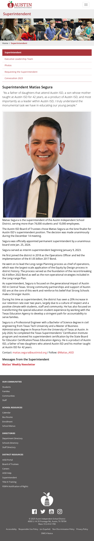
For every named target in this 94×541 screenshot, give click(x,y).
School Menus (8, 426)
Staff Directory (9, 447)
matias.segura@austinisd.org (30, 352)
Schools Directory (10, 442)
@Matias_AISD (66, 352)
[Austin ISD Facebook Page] (34, 511)
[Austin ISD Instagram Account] (60, 511)
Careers (5, 468)
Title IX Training (9, 481)
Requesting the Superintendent (21, 71)
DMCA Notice (47, 533)
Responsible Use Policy (28, 529)
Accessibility (11, 529)
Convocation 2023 (14, 78)
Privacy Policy (82, 529)
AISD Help (6, 473)
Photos (8, 65)
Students (6, 387)
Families (6, 391)
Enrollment (7, 421)
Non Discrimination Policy (63, 529)
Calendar (6, 412)
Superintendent (13, 52)
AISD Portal (7, 459)
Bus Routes (7, 417)
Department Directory (12, 438)
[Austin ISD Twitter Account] (43, 511)
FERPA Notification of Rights (15, 486)
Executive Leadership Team (19, 58)
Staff (4, 400)
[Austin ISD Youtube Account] (51, 511)
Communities (8, 395)
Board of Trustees (10, 464)
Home (5, 43)
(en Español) (45, 529)
